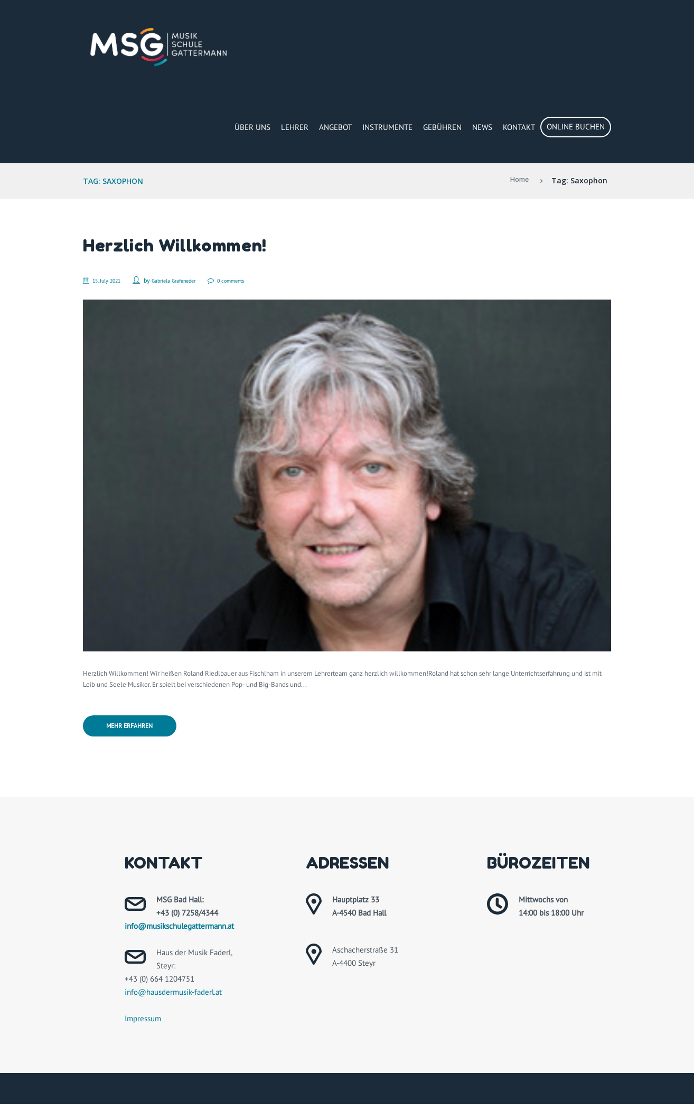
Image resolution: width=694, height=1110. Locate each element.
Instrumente (387, 127)
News (482, 127)
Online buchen (576, 127)
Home (517, 180)
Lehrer (294, 127)
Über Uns (252, 127)
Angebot (335, 127)
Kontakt (519, 127)
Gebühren (442, 127)
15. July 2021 (113, 280)
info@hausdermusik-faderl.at (173, 998)
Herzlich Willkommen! (185, 244)
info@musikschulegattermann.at (179, 932)
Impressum (143, 1024)
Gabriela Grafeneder (188, 280)
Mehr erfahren (138, 730)
